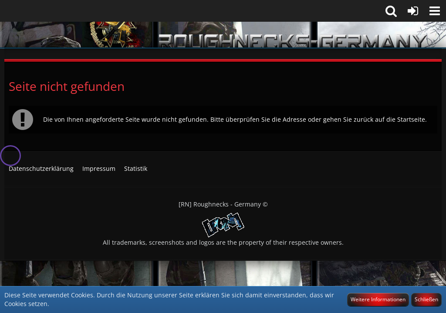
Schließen (426, 299)
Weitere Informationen (378, 299)
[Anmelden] (413, 11)
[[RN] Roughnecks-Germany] (223, 34)
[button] (434, 11)
